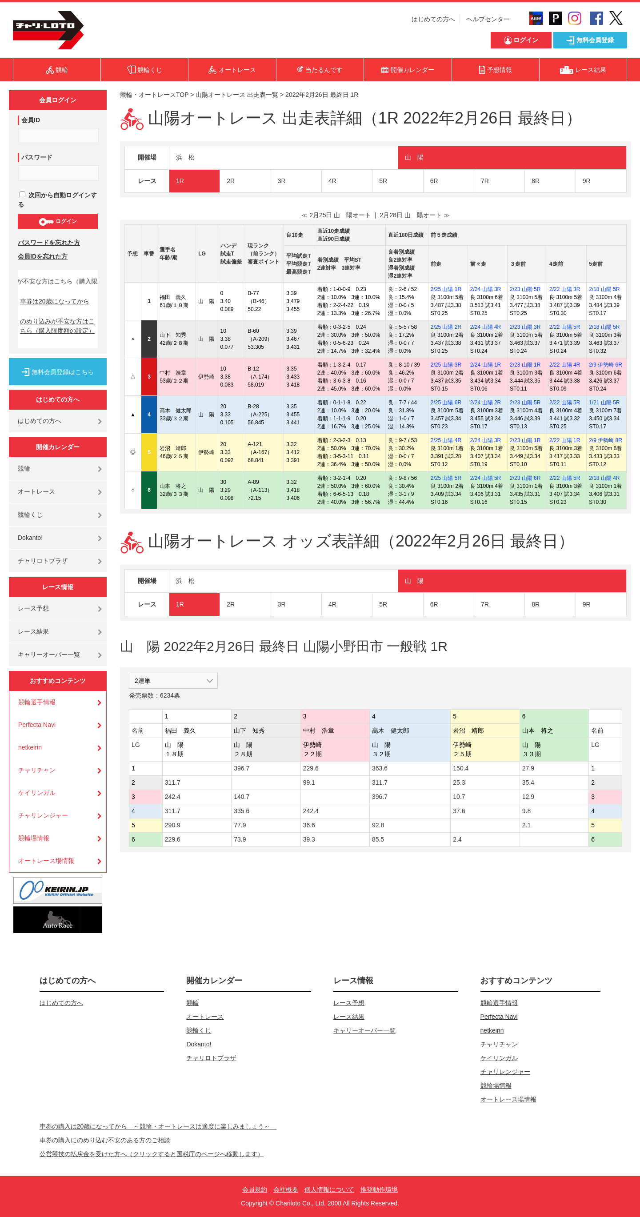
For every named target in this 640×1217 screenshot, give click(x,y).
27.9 (528, 768)
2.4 (457, 839)
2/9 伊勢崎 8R (605, 440)
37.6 (459, 810)
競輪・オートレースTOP (154, 94)
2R (231, 180)
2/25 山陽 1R (446, 289)
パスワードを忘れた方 (49, 242)
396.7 (241, 768)
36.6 (309, 825)
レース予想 (33, 608)
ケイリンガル (37, 792)
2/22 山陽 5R (564, 327)
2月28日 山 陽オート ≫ (415, 215)
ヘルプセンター (488, 19)
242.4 (172, 796)
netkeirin (30, 747)
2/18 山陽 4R (604, 478)
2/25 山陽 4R (446, 440)
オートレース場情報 (46, 860)
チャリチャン (37, 770)
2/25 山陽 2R (446, 327)
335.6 (241, 810)
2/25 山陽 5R (446, 478)
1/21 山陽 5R (604, 402)
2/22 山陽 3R (564, 289)
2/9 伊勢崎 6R (605, 365)
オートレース (36, 491)
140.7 (241, 796)
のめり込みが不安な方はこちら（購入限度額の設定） (57, 326)
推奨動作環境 (379, 1189)
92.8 (378, 825)
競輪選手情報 (37, 702)
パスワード (36, 157)
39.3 (309, 839)
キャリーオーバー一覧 (49, 654)
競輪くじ (30, 514)
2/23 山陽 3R (525, 327)
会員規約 (254, 1189)
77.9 (240, 825)
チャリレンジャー (43, 815)
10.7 (459, 796)
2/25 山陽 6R (446, 402)
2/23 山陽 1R (525, 365)
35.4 (528, 782)
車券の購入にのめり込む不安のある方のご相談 (105, 1140)
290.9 (172, 825)
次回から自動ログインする (57, 200)
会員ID (30, 120)
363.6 (380, 768)
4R (332, 180)
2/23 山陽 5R (525, 289)
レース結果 (33, 631)
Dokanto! (30, 537)
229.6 (311, 768)
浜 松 (185, 157)
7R (485, 180)
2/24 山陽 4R (485, 327)
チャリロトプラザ (43, 560)
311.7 (172, 782)
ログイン (57, 222)
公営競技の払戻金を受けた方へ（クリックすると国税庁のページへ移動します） (152, 1153)
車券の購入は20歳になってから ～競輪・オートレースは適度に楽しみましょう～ (158, 1126)
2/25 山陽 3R (446, 365)
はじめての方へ (433, 19)
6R (434, 180)
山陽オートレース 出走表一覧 (237, 94)
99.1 (309, 782)
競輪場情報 (33, 838)
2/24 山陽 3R (485, 289)
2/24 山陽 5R (485, 478)
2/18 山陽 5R (604, 289)
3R (282, 180)
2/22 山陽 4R (564, 365)
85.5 (378, 839)
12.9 (528, 796)
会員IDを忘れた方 (43, 256)
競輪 (24, 468)
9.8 (526, 810)
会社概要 (285, 1189)
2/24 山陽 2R (485, 402)
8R (536, 180)
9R (587, 180)
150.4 (460, 768)
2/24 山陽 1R (485, 365)
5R (383, 180)
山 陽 (414, 157)
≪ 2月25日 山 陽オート (336, 215)
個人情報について (329, 1189)
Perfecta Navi (37, 724)
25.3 (459, 782)
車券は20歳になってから (54, 301)
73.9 (240, 839)
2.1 (526, 825)
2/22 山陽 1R (564, 440)
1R (180, 180)
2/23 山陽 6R (525, 478)
